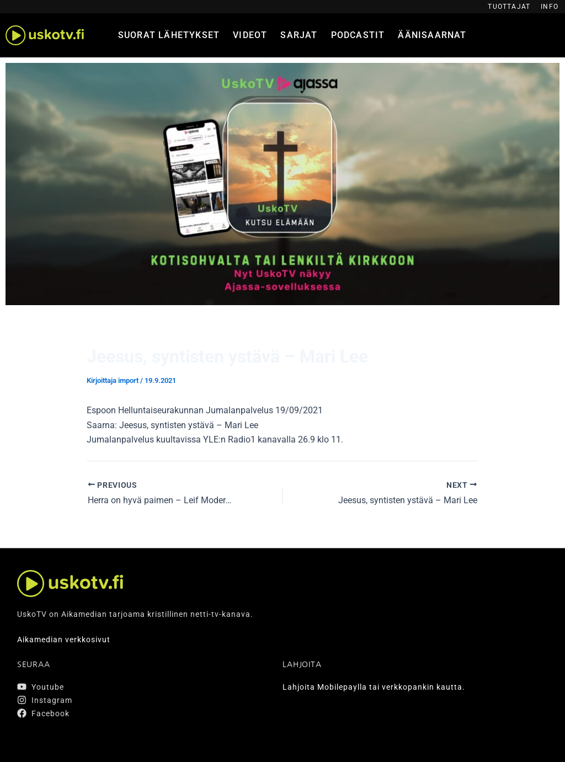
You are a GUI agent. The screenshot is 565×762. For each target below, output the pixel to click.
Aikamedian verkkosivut (63, 639)
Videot (250, 35)
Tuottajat (509, 6)
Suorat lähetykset (169, 35)
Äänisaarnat (432, 35)
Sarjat (298, 35)
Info (549, 6)
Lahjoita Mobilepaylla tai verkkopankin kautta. (373, 687)
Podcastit (358, 35)
